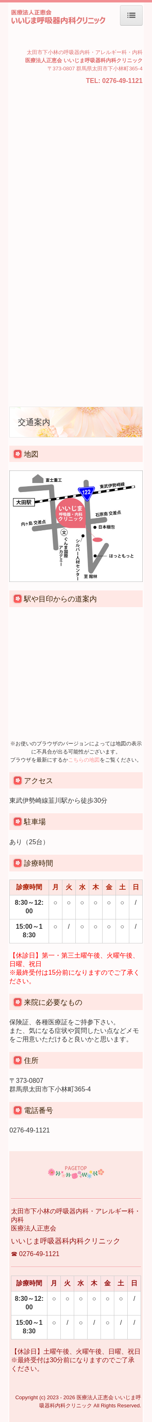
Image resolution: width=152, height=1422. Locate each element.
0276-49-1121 (122, 80)
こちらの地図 (84, 760)
